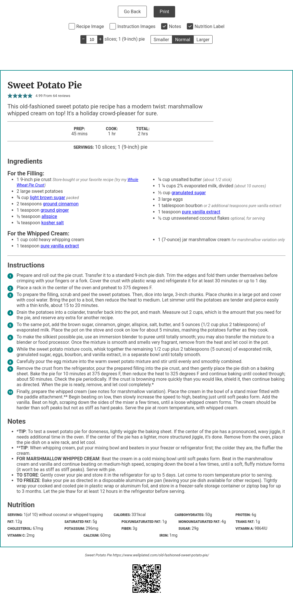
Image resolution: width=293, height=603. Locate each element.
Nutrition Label (210, 26)
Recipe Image (90, 26)
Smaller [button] (161, 39)
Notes (175, 26)
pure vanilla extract (201, 212)
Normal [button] (182, 39)
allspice (49, 216)
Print (164, 11)
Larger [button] (203, 39)
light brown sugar (47, 197)
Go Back (132, 11)
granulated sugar (188, 192)
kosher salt (52, 222)
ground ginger (55, 210)
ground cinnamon (61, 204)
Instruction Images (136, 26)
